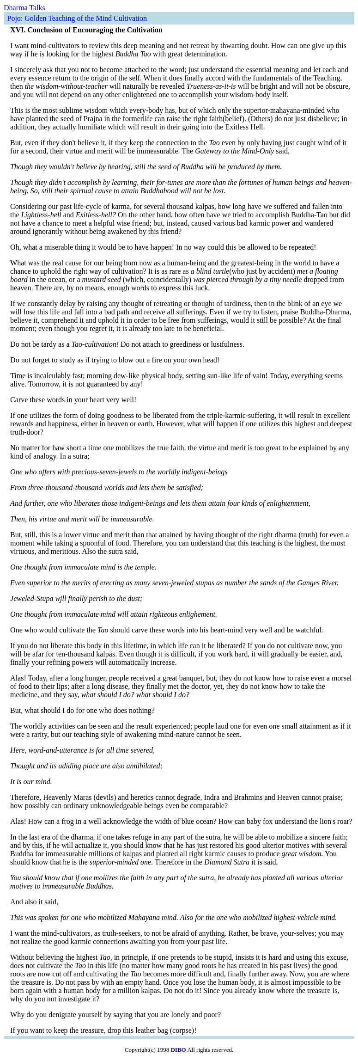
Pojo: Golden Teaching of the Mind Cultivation (77, 18)
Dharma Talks (24, 8)
